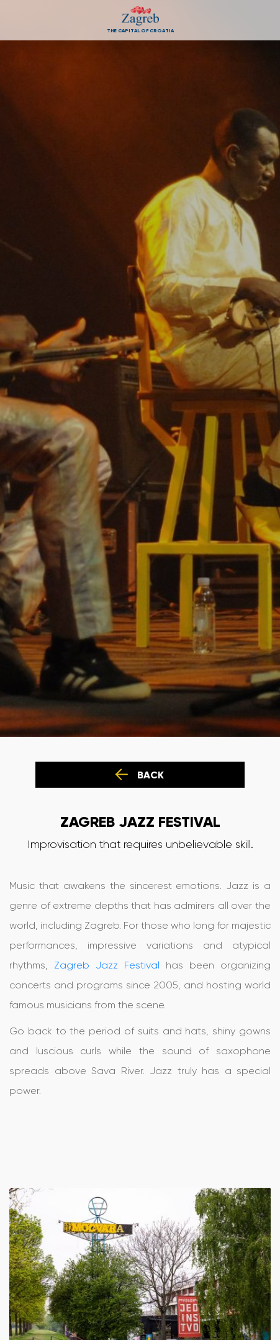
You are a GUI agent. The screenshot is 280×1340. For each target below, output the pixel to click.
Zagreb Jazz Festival (107, 965)
